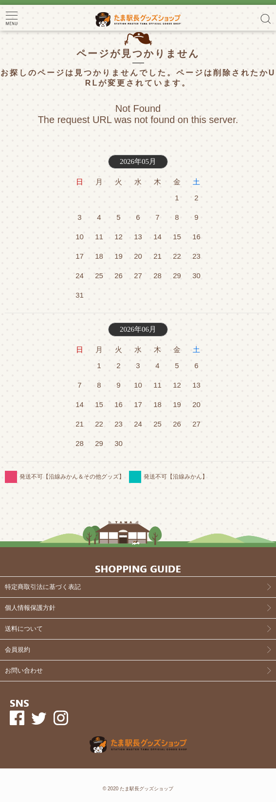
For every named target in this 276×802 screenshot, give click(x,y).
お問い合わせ (24, 670)
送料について (24, 628)
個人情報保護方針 (30, 607)
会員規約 (17, 649)
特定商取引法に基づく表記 (43, 586)
